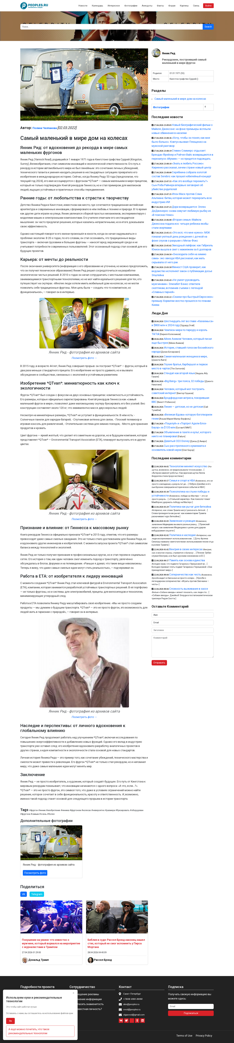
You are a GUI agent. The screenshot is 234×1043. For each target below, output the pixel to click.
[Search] (111, 27)
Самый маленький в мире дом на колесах (180, 98)
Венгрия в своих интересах (186, 549)
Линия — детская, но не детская (183, 406)
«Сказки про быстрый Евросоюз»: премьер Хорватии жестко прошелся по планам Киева (183, 300)
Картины (184, 5)
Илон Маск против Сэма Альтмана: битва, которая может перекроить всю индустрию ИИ (182, 198)
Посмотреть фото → (84, 357)
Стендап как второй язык (179, 373)
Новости (82, 5)
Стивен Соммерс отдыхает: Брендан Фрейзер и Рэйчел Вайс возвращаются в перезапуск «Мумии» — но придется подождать (182, 154)
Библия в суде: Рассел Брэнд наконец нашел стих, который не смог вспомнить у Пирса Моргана (116, 943)
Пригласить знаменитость (87, 1004)
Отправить (159, 662)
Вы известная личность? (86, 1009)
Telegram (36, 894)
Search (208, 26)
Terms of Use (184, 1035)
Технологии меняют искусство (188, 466)
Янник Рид (168, 53)
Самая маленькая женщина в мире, (185, 356)
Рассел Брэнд (103, 959)
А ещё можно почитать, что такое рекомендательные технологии (29, 1031)
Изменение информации (86, 999)
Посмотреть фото (35, 872)
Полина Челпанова (45, 128)
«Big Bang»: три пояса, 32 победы (184, 381)
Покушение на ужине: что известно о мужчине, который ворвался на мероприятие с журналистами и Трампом (51, 943)
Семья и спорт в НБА (182, 480)
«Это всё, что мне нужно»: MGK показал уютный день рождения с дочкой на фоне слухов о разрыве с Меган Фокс (181, 236)
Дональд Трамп (38, 959)
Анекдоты (147, 5)
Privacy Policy (204, 1035)
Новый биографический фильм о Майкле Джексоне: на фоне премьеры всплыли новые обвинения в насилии (182, 129)
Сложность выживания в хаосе (188, 588)
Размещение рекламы (85, 994)
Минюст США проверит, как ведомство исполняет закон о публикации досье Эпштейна (182, 271)
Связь (196, 5)
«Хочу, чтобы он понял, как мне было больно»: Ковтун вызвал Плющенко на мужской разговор (181, 141)
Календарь (97, 5)
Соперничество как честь (185, 574)
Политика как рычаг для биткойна (190, 506)
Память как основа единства (187, 560)
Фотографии (130, 5)
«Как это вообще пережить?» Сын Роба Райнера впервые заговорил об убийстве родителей (180, 185)
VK (23, 894)
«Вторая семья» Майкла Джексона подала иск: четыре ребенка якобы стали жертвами (180, 223)
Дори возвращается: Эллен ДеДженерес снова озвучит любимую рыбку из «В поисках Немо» (181, 210)
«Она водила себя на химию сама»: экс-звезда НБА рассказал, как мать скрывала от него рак (179, 258)
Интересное (114, 5)
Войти (208, 5)
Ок (10, 1021)
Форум (171, 5)
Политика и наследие (182, 535)
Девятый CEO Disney (177, 441)
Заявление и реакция (182, 520)
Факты (160, 5)
